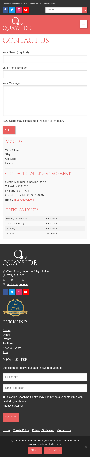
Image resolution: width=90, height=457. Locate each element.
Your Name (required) (45, 57)
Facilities (8, 348)
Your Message (45, 101)
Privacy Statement (43, 435)
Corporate (35, 3)
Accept (35, 450)
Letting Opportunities (15, 3)
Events (7, 344)
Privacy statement (13, 410)
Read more (53, 450)
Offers (6, 339)
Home (6, 435)
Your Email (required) (45, 72)
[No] (85, 446)
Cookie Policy (21, 435)
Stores (6, 335)
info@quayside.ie (24, 204)
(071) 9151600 (15, 280)
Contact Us (49, 3)
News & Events (12, 353)
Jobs (5, 357)
